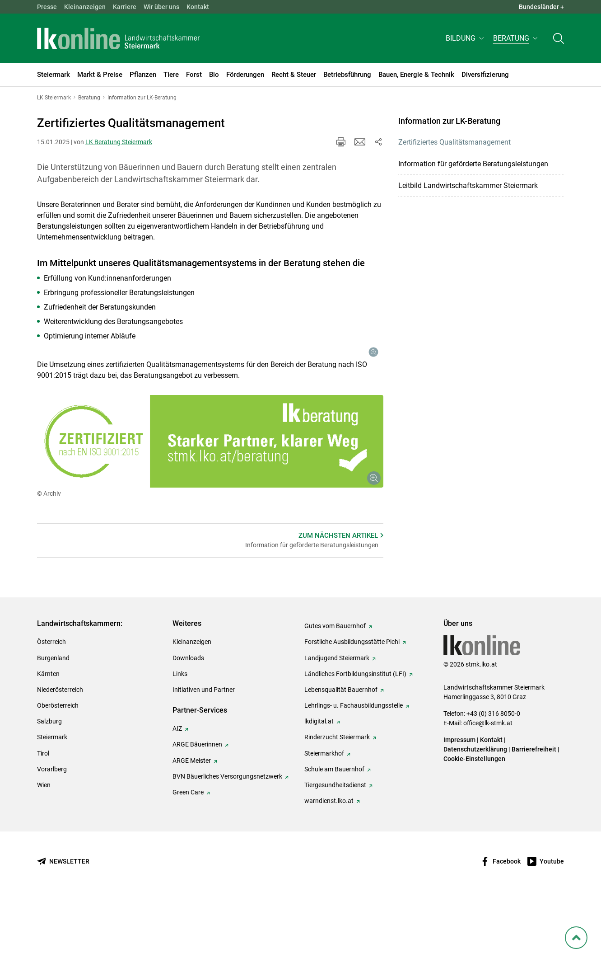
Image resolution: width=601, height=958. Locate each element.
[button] (465, 39)
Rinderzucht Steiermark (337, 796)
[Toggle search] (558, 39)
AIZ (177, 787)
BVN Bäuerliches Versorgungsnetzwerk (227, 835)
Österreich (51, 701)
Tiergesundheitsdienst (335, 844)
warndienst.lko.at (329, 860)
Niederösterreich (60, 748)
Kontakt (197, 6)
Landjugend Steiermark (336, 717)
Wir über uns (161, 6)
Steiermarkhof (324, 812)
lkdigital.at (319, 780)
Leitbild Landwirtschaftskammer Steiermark (468, 185)
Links (179, 733)
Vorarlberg (52, 828)
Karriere (124, 6)
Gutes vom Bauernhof (335, 685)
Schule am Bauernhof (334, 828)
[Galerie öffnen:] (341, 398)
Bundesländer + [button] (541, 6)
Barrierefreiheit (534, 808)
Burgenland (53, 717)
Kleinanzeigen (85, 6)
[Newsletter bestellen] (63, 920)
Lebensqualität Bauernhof (340, 748)
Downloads (188, 717)
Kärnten (48, 733)
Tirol (43, 812)
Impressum (459, 799)
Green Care (188, 851)
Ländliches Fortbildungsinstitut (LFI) (355, 733)
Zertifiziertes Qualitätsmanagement (454, 142)
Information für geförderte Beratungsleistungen (473, 164)
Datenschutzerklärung (475, 808)
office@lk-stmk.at (487, 782)
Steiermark (52, 796)
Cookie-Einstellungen (474, 818)
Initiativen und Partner (203, 748)
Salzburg (49, 780)
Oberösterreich (58, 764)
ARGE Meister (191, 819)
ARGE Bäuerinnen (197, 804)
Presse (47, 6)
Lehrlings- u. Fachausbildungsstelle (353, 764)
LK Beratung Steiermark (118, 142)
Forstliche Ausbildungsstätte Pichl (352, 701)
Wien (44, 844)
